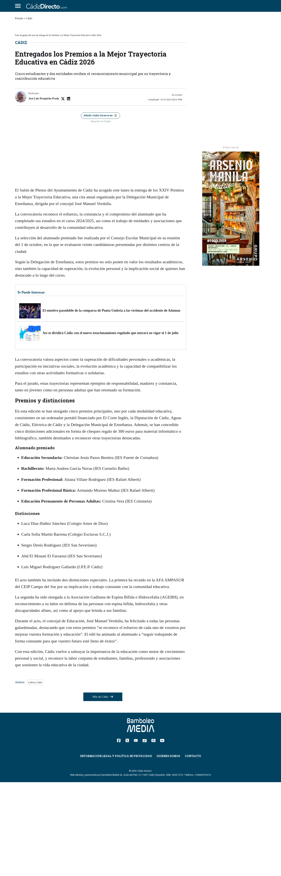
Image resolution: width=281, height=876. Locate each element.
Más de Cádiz (102, 790)
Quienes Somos (168, 850)
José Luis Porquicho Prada (44, 192)
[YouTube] (136, 834)
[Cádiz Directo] (47, 6)
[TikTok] (144, 834)
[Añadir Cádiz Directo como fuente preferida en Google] (100, 209)
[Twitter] (127, 834)
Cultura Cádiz (35, 776)
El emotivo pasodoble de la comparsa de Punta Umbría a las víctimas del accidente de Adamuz (111, 404)
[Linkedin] (162, 834)
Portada (19, 18)
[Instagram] (153, 834)
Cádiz (29, 18)
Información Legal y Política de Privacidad (116, 850)
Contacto (193, 850)
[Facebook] (119, 834)
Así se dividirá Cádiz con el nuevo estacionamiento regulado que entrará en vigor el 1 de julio (110, 426)
